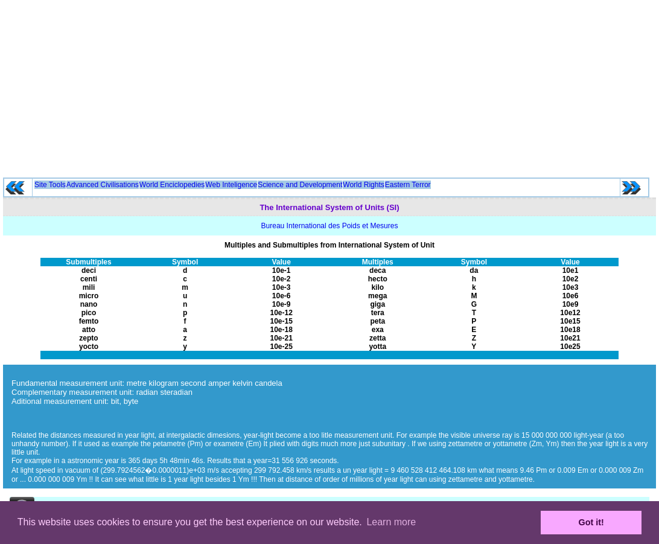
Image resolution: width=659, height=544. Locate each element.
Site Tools (50, 185)
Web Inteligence (231, 185)
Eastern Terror (408, 185)
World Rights (363, 185)
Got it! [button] (591, 522)
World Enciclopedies (172, 185)
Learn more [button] (391, 522)
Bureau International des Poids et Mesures (329, 226)
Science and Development (300, 185)
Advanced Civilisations (102, 185)
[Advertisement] (329, 84)
